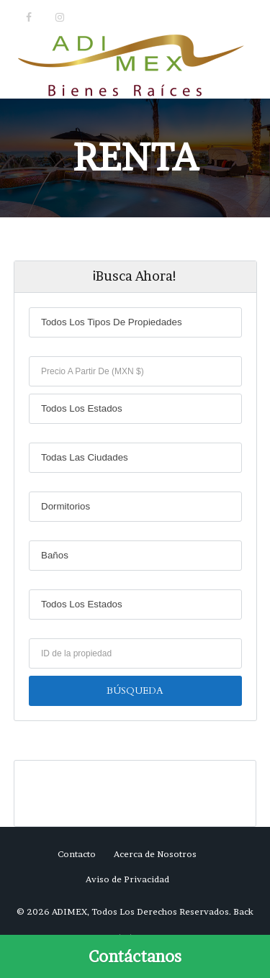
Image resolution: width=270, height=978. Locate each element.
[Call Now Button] (135, 956)
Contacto (77, 853)
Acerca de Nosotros (155, 853)
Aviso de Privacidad (127, 879)
